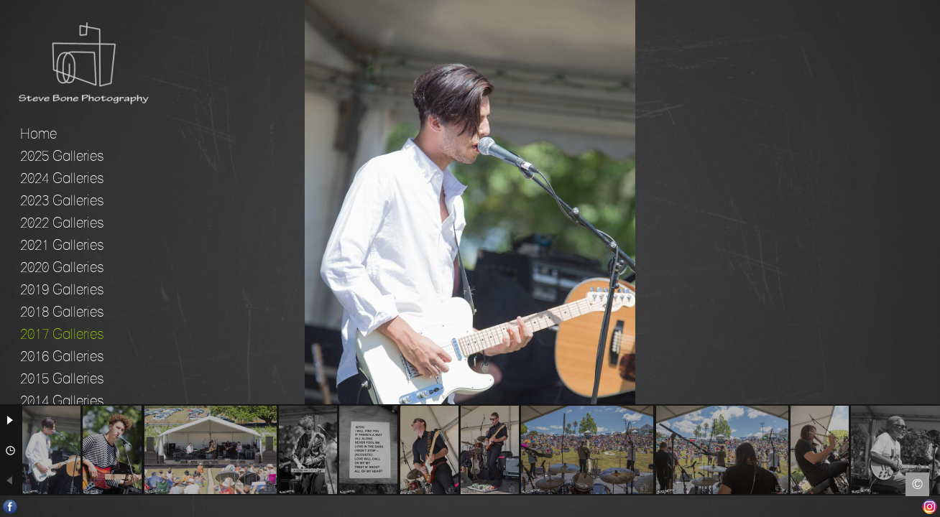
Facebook (10, 506)
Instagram (929, 506)
